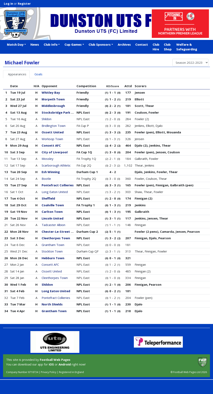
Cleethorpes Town (56, 238)
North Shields (52, 304)
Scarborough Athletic (56, 165)
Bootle (46, 179)
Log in (8, 3)
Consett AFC (51, 145)
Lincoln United (52, 218)
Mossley (47, 159)
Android (65, 364)
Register (24, 3)
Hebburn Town (53, 258)
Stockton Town (52, 251)
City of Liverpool (55, 152)
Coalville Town (53, 205)
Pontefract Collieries (58, 185)
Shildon (46, 119)
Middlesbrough (53, 106)
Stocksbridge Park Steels (61, 112)
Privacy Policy (48, 372)
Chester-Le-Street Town (60, 231)
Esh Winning (51, 172)
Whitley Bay (51, 92)
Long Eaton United (55, 192)
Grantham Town (53, 245)
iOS (51, 364)
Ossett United (53, 132)
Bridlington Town (53, 126)
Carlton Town (52, 212)
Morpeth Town (53, 99)
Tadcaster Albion (53, 225)
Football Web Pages (55, 360)
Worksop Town (52, 139)
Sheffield (48, 198)
